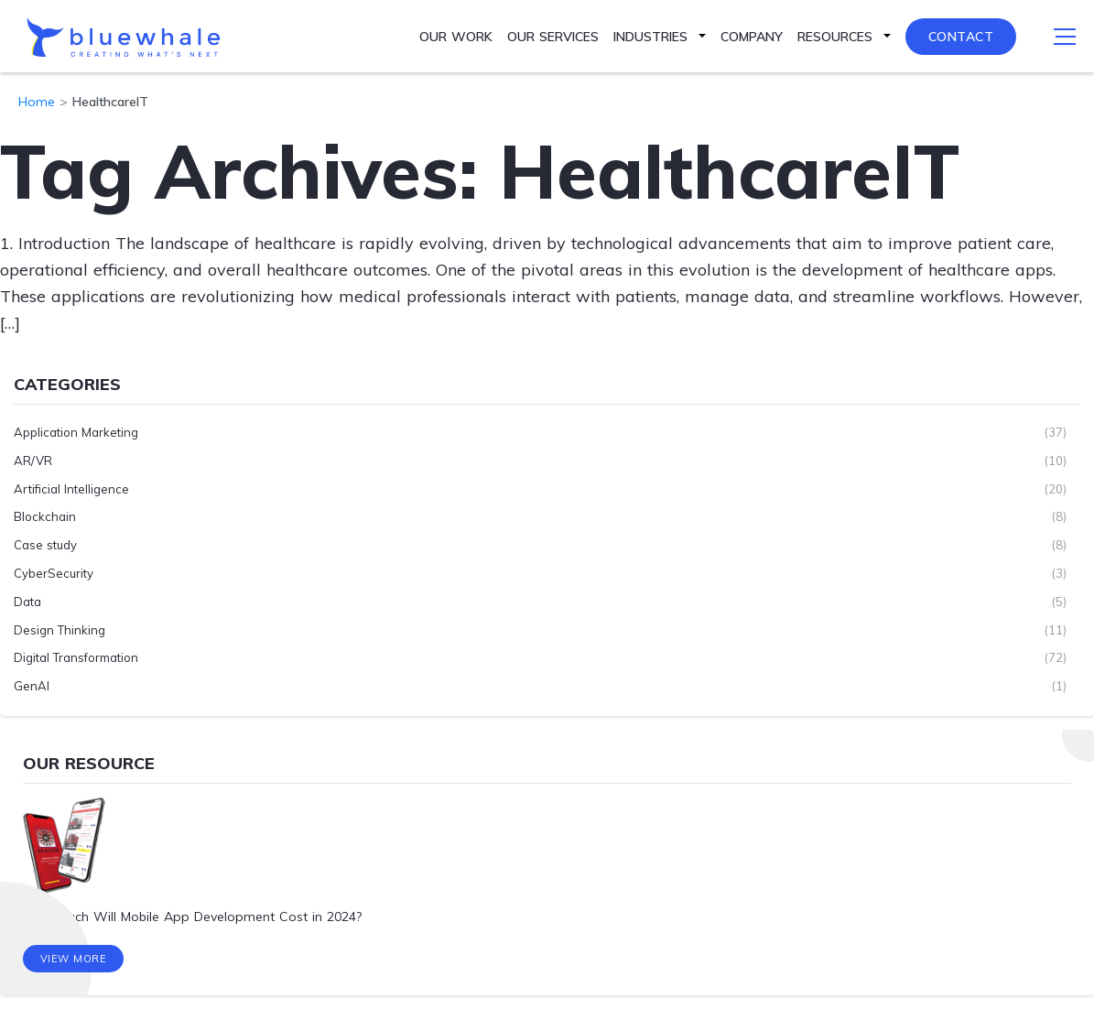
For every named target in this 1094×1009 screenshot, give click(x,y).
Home (36, 101)
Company (751, 36)
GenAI (31, 685)
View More (73, 958)
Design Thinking (59, 630)
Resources (834, 36)
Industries (650, 36)
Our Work (456, 36)
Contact (961, 36)
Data (27, 601)
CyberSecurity (53, 573)
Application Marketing (76, 432)
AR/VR (33, 460)
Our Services (553, 36)
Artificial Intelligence (71, 489)
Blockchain (45, 516)
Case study (45, 544)
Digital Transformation (76, 657)
